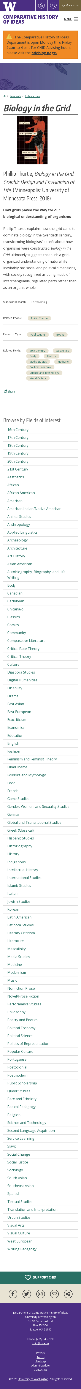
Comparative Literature (26, 640)
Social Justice (17, 1162)
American (14, 500)
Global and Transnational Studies (34, 822)
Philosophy (16, 1012)
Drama (12, 696)
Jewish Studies (18, 901)
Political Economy (40, 367)
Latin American (19, 917)
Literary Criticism (21, 933)
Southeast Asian (20, 1185)
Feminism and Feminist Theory (32, 759)
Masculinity (16, 948)
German (13, 814)
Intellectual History (22, 869)
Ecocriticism (16, 719)
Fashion (13, 751)
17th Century (18, 437)
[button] (32, 140)
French (12, 790)
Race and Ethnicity (22, 1098)
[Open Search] (53, 5)
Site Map (40, 1361)
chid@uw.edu (40, 1343)
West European (19, 1241)
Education (15, 735)
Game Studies (18, 798)
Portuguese (17, 1059)
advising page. (44, 52)
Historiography (19, 846)
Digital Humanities (22, 680)
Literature (15, 940)
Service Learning (20, 1138)
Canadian (14, 593)
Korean (13, 909)
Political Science (20, 1035)
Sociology (15, 1170)
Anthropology (18, 524)
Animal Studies (19, 516)
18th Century (18, 445)
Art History (16, 556)
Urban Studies (18, 1217)
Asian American (19, 564)
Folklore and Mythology (26, 775)
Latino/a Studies (20, 925)
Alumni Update (40, 1365)
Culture (13, 664)
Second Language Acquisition (31, 1130)
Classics (13, 617)
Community (16, 632)
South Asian (17, 1177)
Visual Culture (38, 378)
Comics (13, 624)
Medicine (63, 362)
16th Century (18, 429)
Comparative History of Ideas (30, 19)
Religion (14, 1114)
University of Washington (33, 1379)
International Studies (24, 877)
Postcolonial (17, 1067)
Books (60, 334)
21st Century (17, 469)
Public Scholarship (22, 1083)
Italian (12, 893)
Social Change (18, 1154)
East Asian (15, 703)
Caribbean (15, 601)
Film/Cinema (17, 767)
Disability (14, 688)
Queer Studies (18, 1091)
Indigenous (16, 862)
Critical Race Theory (23, 648)
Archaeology (17, 540)
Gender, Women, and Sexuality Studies (38, 806)
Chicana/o (15, 609)
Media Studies (38, 362)
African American (21, 492)
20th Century (37, 351)
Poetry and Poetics (22, 1019)
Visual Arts (16, 1225)
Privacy (40, 1353)
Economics (15, 727)
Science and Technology (44, 373)
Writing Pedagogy (22, 1249)
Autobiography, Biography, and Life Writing (36, 574)
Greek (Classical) (20, 830)
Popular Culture (20, 1051)
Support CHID (40, 1278)
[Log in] (41, 5)
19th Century (18, 453)
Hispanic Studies (20, 838)
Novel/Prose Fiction (23, 996)
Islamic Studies (19, 885)
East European (19, 711)
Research (15, 96)
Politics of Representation (28, 1043)
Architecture (17, 548)
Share (9, 391)
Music (12, 980)
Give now (70, 5)
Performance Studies (24, 1004)
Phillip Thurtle (39, 318)
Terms (40, 1357)
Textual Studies (19, 1201)
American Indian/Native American (34, 508)
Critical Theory (19, 656)
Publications (32, 96)
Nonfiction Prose (21, 988)
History (51, 356)
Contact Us (40, 1370)
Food (11, 783)
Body (33, 356)
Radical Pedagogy (21, 1106)
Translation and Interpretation (32, 1209)
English (13, 743)
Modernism (16, 972)
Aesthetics (62, 351)
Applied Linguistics (22, 532)
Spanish (13, 1193)
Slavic (11, 1146)
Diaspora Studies (21, 672)
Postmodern (17, 1075)
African (13, 485)
